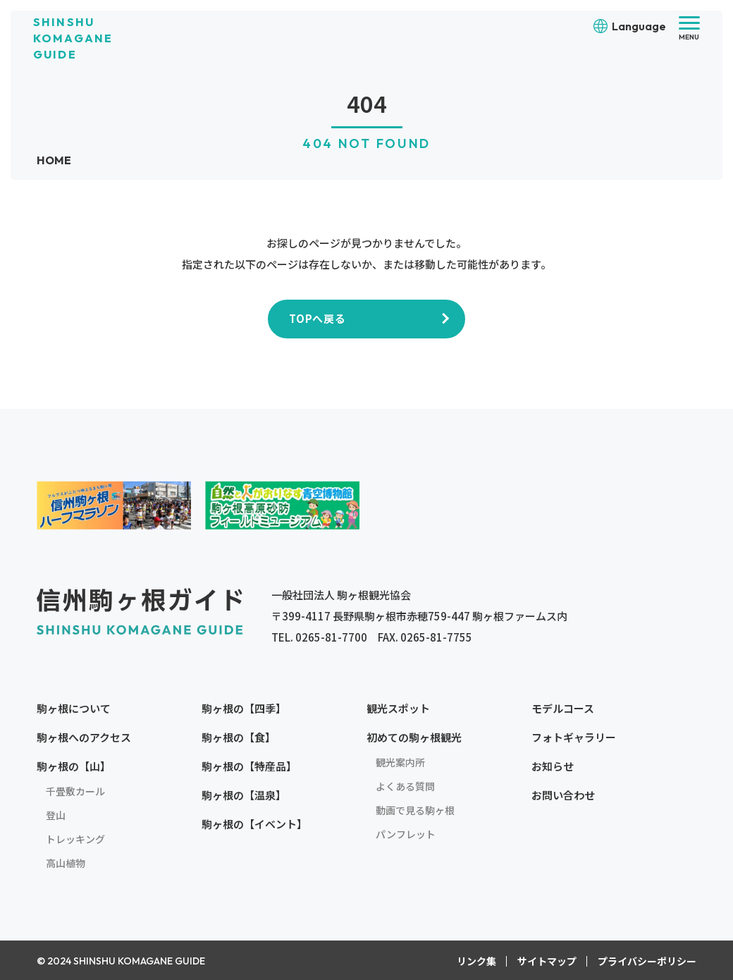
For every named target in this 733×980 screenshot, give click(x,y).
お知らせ (552, 766)
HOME (54, 160)
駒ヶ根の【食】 (239, 737)
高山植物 (65, 863)
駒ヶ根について (74, 708)
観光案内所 (400, 762)
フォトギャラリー (573, 737)
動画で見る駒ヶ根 (415, 810)
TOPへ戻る (317, 318)
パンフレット (406, 834)
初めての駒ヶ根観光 (414, 737)
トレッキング (75, 839)
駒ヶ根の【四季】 (244, 708)
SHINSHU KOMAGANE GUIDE (73, 38)
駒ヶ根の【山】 (74, 766)
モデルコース (562, 708)
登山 (56, 815)
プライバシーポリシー (647, 961)
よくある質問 (405, 786)
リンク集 (476, 961)
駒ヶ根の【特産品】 (249, 766)
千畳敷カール (75, 791)
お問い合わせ (563, 795)
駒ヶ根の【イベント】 (254, 823)
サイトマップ (547, 961)
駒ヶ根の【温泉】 (244, 795)
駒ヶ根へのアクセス (84, 737)
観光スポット (398, 708)
